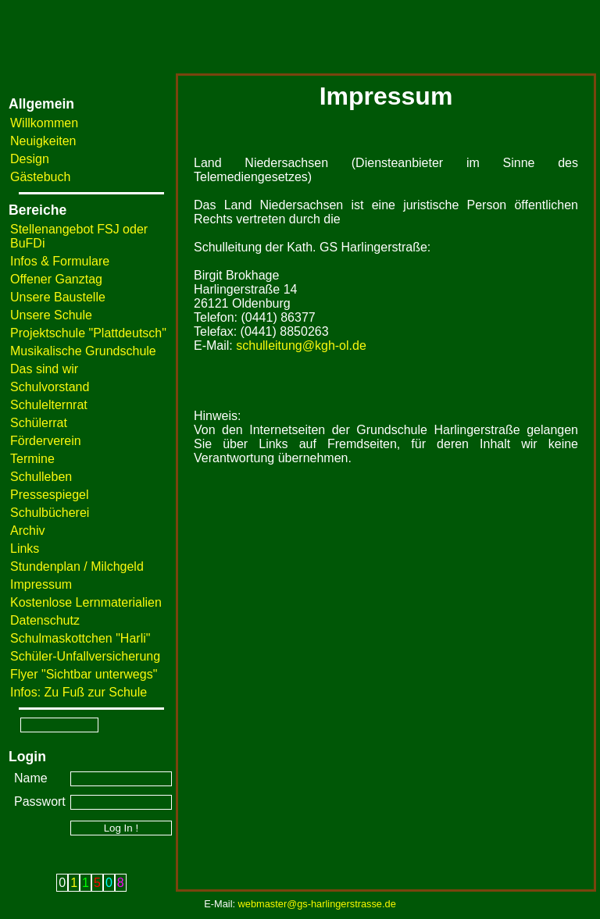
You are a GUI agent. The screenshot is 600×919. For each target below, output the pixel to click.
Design (29, 159)
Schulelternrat (49, 404)
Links (24, 548)
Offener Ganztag (56, 279)
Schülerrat (38, 422)
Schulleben (41, 476)
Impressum (41, 584)
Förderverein (45, 440)
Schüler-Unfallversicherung (85, 656)
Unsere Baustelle (57, 297)
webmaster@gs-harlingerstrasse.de (317, 904)
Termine (32, 458)
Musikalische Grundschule (83, 351)
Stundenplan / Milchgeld (77, 566)
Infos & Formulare (59, 261)
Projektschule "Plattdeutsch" (88, 333)
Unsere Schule (51, 315)
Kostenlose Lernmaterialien (86, 602)
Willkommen (44, 123)
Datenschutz (45, 620)
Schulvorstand (49, 387)
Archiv (27, 530)
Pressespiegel (49, 494)
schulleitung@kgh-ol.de (301, 345)
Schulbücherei (49, 512)
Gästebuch (40, 176)
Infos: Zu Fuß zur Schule (78, 692)
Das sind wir (44, 369)
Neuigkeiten (43, 141)
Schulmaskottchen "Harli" (80, 638)
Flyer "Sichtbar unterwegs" (83, 674)
